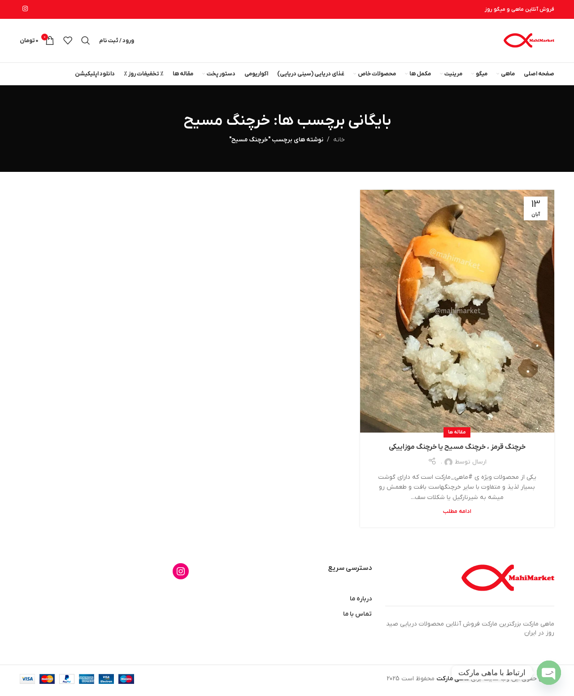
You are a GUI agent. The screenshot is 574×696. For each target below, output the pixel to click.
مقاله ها (457, 436)
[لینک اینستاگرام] (25, 9)
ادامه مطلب (457, 514)
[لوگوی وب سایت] (528, 42)
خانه (339, 143)
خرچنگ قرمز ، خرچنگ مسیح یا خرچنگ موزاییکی (457, 450)
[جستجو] (86, 42)
